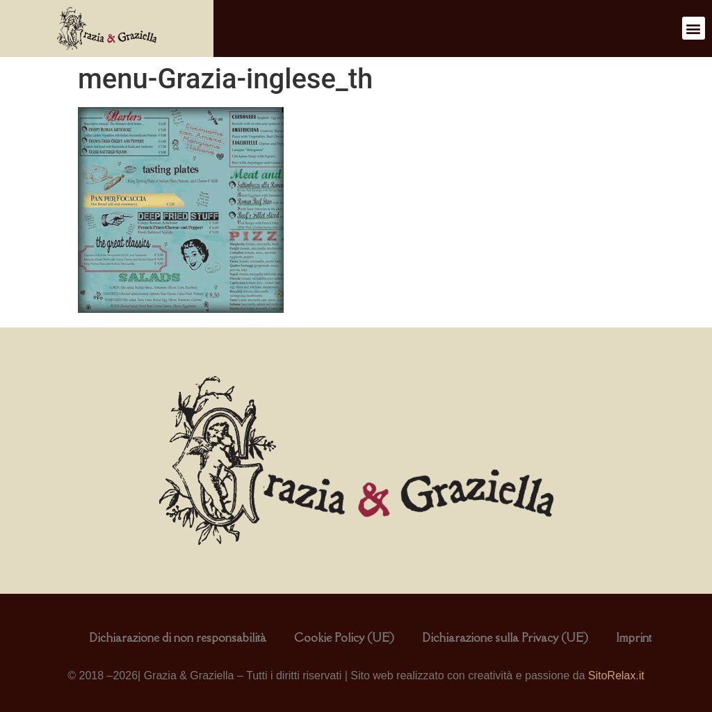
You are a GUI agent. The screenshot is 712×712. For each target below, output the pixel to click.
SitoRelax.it (616, 675)
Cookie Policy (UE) (344, 637)
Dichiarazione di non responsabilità (177, 637)
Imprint (634, 637)
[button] (693, 28)
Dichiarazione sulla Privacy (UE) (505, 637)
